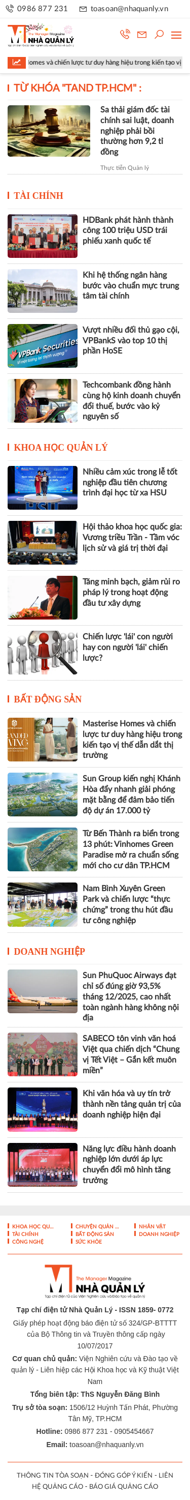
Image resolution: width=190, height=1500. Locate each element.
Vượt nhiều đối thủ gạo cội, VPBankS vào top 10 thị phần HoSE (131, 341)
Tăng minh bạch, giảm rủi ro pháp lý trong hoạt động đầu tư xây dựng (131, 592)
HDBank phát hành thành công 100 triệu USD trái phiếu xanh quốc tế (128, 231)
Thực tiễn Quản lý (124, 168)
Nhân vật (151, 1226)
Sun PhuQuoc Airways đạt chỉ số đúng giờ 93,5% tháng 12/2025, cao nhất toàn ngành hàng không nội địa (131, 997)
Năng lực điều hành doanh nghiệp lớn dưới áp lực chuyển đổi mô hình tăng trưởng (129, 1165)
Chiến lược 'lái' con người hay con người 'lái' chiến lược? (128, 647)
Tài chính (38, 196)
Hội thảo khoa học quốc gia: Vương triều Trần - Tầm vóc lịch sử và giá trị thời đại (132, 537)
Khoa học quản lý (61, 448)
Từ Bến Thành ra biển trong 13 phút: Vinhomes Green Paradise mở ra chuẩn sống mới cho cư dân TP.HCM (131, 849)
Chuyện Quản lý (96, 1226)
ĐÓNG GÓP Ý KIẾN (124, 1476)
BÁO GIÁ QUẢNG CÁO (123, 1487)
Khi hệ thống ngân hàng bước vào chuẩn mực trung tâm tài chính (131, 286)
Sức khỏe (88, 1242)
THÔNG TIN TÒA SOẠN (53, 1476)
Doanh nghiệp (50, 952)
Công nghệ (27, 1242)
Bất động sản (48, 699)
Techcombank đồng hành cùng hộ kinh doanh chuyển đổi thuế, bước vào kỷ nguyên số (131, 401)
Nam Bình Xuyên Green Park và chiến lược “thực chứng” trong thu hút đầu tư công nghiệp (128, 904)
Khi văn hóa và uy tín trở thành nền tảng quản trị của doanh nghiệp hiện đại (132, 1104)
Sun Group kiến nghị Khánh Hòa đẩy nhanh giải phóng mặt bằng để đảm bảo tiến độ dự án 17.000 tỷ (131, 794)
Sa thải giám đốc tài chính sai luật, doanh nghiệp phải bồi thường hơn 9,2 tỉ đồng (137, 131)
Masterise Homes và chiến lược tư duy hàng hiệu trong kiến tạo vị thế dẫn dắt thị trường (132, 739)
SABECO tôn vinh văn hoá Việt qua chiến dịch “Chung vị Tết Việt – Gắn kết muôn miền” (131, 1054)
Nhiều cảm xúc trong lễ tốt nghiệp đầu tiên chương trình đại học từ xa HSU (130, 482)
